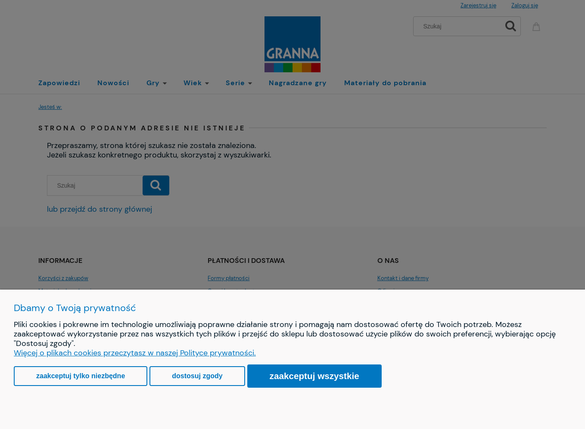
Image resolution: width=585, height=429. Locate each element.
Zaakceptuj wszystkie (314, 376)
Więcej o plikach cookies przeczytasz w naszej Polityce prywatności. (135, 353)
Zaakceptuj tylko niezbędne (80, 376)
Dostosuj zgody (197, 376)
